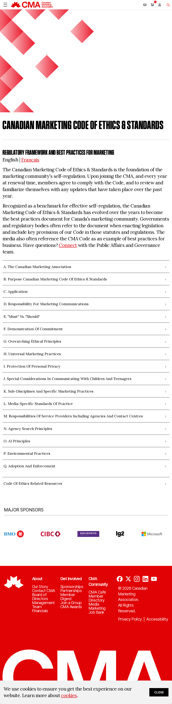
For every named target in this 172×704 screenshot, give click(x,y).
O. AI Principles (17, 441)
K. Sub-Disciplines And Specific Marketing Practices (48, 391)
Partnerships (71, 591)
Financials (40, 611)
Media (94, 604)
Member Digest (67, 597)
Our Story (40, 587)
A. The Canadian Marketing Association (37, 266)
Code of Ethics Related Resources (33, 483)
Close (159, 692)
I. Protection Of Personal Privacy (32, 366)
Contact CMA (43, 591)
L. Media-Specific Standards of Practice (38, 403)
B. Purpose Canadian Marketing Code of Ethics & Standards (55, 279)
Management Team (43, 605)
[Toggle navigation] (167, 4)
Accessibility (157, 619)
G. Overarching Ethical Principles (32, 341)
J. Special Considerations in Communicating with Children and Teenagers (67, 378)
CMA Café (97, 592)
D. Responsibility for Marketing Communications (46, 304)
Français (30, 160)
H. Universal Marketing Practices (32, 353)
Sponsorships (71, 587)
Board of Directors (40, 597)
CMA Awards (71, 607)
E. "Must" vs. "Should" (22, 316)
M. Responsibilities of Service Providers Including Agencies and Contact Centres (73, 416)
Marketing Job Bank (97, 610)
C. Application (16, 291)
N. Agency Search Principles (28, 428)
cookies (69, 695)
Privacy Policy (130, 619)
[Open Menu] (5, 4)
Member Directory (96, 598)
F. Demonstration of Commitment (33, 329)
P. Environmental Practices (27, 453)
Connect (68, 245)
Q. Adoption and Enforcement (29, 466)
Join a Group (70, 603)
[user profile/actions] (159, 4)
